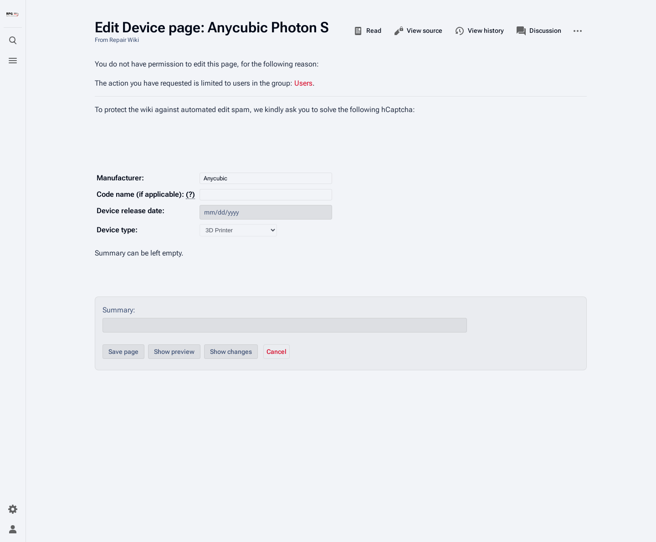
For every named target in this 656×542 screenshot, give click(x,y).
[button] (276, 351)
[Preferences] (13, 509)
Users (303, 83)
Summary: (118, 310)
